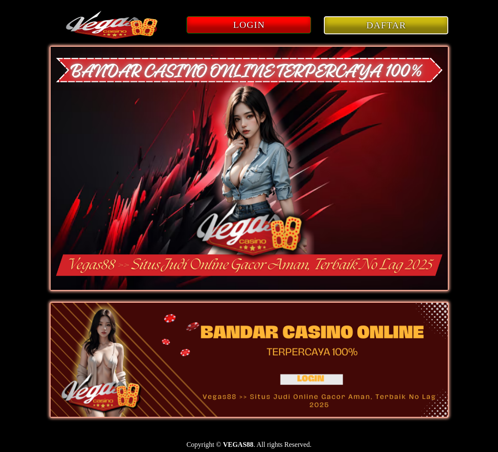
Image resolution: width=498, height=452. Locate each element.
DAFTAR (386, 25)
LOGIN (249, 24)
